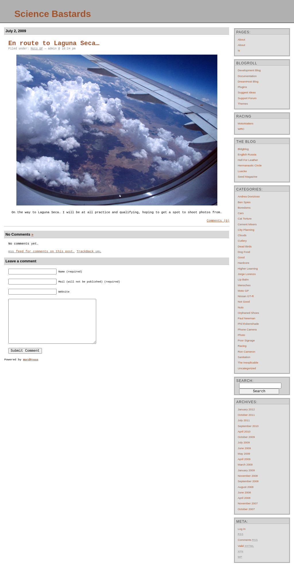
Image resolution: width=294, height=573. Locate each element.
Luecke (242, 171)
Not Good (244, 301)
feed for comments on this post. (41, 253)
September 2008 (248, 481)
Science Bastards (52, 14)
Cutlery (242, 240)
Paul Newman (246, 318)
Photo (241, 335)
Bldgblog (243, 149)
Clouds (242, 235)
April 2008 (244, 497)
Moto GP (37, 48)
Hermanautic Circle (250, 165)
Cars (241, 213)
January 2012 (246, 409)
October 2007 (246, 509)
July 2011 (244, 420)
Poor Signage (246, 340)
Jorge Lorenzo (247, 274)
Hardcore (243, 262)
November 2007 (248, 503)
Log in (241, 528)
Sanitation (244, 357)
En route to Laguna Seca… (53, 43)
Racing (242, 345)
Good (241, 257)
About (241, 39)
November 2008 (248, 475)
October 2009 (246, 437)
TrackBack (89, 253)
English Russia (247, 154)
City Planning (246, 229)
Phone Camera (247, 329)
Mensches (244, 285)
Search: (245, 381)
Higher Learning (248, 268)
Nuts (240, 307)
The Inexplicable (248, 362)
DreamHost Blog (248, 81)
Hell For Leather (248, 159)
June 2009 (244, 448)
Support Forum (247, 98)
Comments (248, 539)
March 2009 (245, 464)
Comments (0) (218, 221)
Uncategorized (247, 368)
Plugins (242, 87)
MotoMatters (245, 123)
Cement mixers (247, 224)
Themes (243, 103)
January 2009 (246, 470)
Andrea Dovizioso (249, 196)
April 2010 (244, 431)
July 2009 (244, 442)
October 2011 (246, 414)
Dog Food (244, 251)
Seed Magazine (247, 176)
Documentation (247, 76)
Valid (246, 545)
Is (239, 50)
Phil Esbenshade (248, 323)
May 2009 (244, 453)
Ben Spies (244, 202)
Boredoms (244, 207)
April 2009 (244, 459)
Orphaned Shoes (248, 312)
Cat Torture (245, 218)
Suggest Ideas (247, 92)
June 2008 (244, 492)
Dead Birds (245, 246)
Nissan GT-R (246, 296)
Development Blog (249, 70)
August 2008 (246, 487)
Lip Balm (243, 279)
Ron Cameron (246, 351)
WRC (241, 128)
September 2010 (248, 426)
